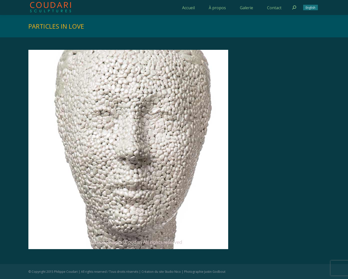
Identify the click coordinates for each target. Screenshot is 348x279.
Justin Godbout (214, 272)
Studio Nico (173, 272)
